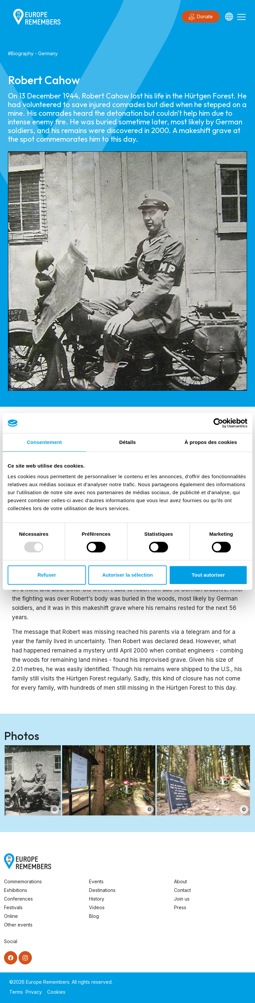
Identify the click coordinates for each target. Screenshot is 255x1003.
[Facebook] (10, 957)
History (96, 899)
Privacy (34, 992)
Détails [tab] (127, 442)
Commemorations (23, 881)
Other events (18, 925)
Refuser (47, 575)
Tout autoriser (208, 575)
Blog (94, 916)
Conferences (18, 899)
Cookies (56, 992)
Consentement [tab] (44, 442)
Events (96, 881)
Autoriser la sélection (127, 575)
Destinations (102, 890)
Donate (201, 17)
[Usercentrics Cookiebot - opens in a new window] (218, 423)
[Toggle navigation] (241, 17)
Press (180, 907)
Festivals (13, 907)
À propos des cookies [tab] (211, 442)
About (180, 881)
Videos (97, 907)
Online (11, 916)
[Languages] (229, 17)
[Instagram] (25, 957)
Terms (16, 992)
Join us (182, 899)
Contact (182, 890)
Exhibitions (15, 890)
